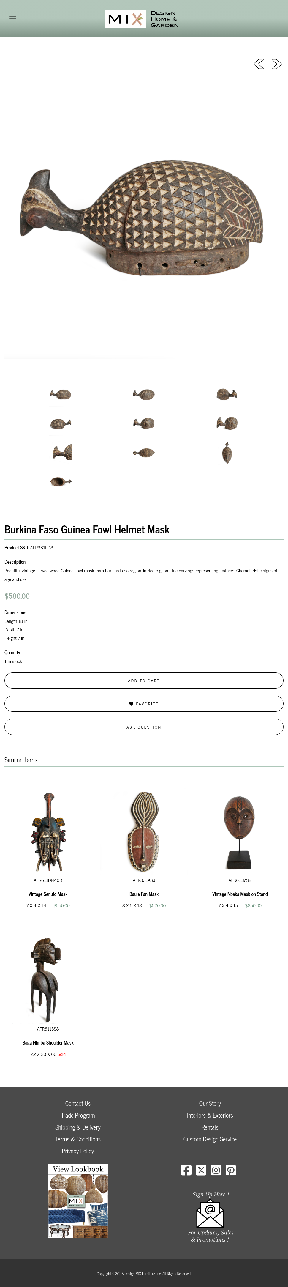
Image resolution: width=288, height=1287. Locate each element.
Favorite (144, 703)
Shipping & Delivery (77, 1127)
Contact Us (78, 1103)
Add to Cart (144, 680)
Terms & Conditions (78, 1139)
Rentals (210, 1127)
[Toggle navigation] (12, 19)
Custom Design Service (210, 1139)
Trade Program (78, 1115)
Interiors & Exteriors (210, 1115)
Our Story (210, 1103)
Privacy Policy (78, 1151)
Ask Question (144, 726)
